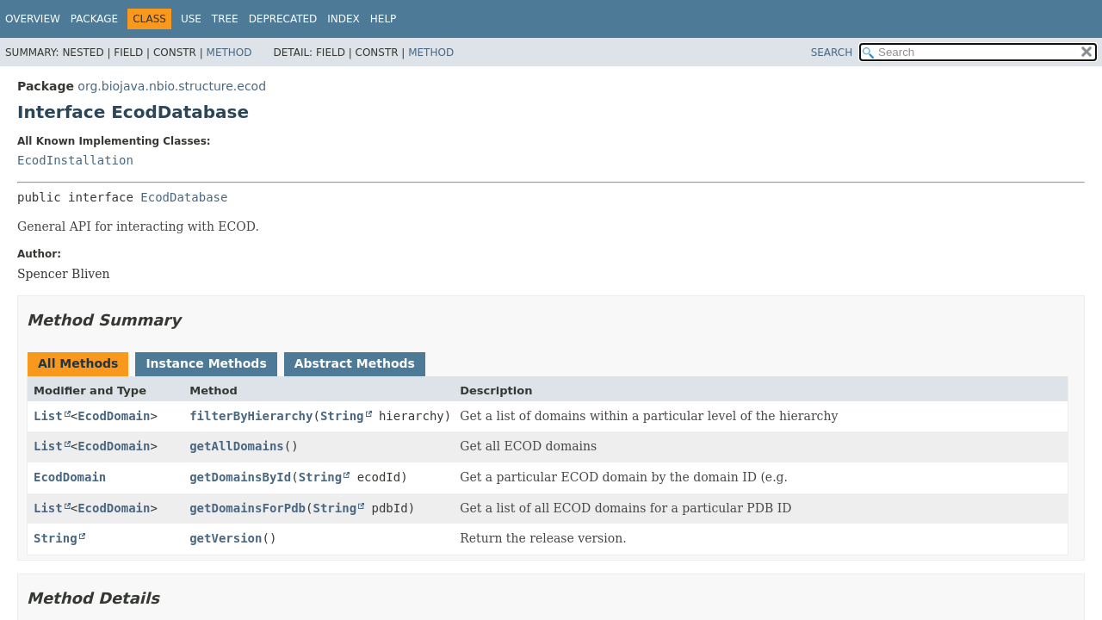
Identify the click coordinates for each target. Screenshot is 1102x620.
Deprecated (283, 19)
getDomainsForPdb (247, 508)
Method (229, 52)
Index (343, 19)
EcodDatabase (183, 197)
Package (94, 19)
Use (191, 19)
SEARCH (832, 52)
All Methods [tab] (78, 363)
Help (383, 19)
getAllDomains (236, 446)
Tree (225, 19)
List (48, 416)
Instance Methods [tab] (205, 363)
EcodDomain (113, 416)
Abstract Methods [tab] (354, 363)
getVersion (225, 538)
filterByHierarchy (251, 416)
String (342, 416)
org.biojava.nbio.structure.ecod (171, 86)
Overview (32, 19)
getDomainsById (240, 477)
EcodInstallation (75, 160)
